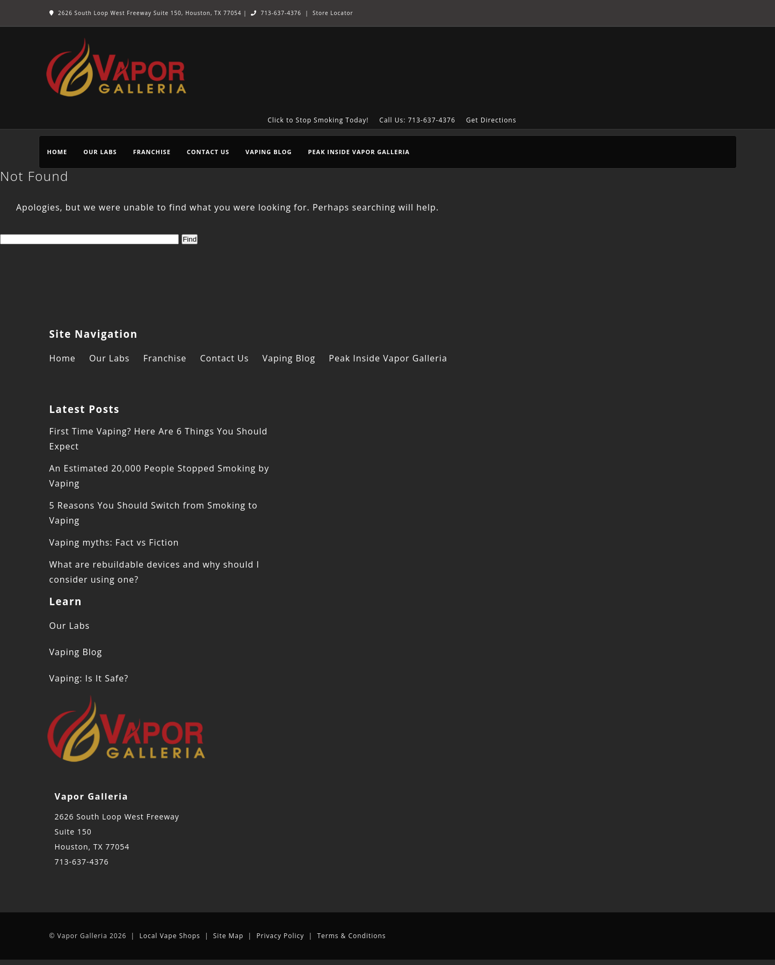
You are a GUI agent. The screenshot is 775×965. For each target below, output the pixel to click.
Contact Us (208, 152)
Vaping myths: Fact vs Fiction (114, 542)
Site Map (228, 935)
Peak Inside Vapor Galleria (358, 152)
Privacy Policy (280, 935)
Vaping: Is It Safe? (89, 678)
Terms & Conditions (351, 935)
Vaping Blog (268, 152)
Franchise (152, 152)
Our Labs (100, 152)
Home (57, 152)
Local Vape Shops (169, 935)
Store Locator (333, 13)
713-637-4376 (276, 13)
